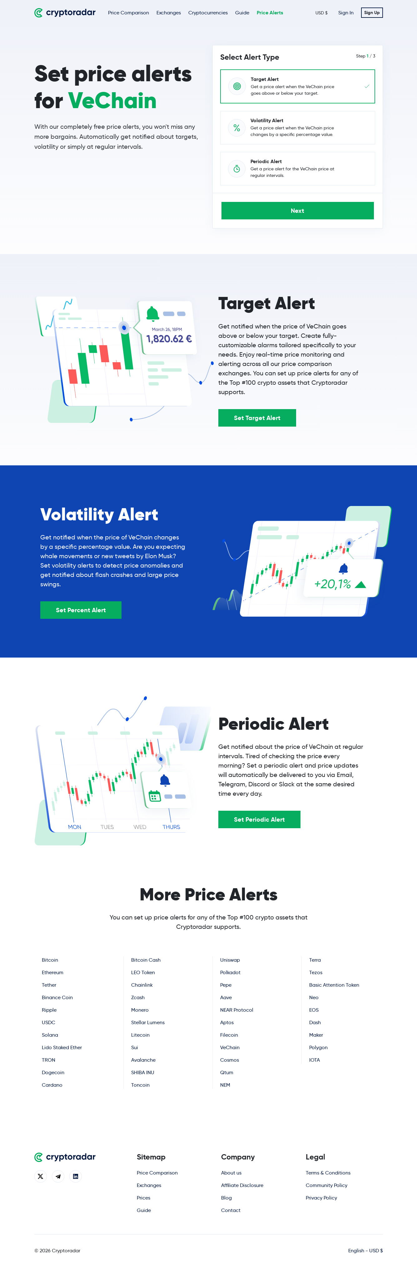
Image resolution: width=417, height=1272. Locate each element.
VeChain (229, 1047)
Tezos (315, 972)
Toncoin (140, 1085)
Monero (140, 1010)
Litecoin (140, 1035)
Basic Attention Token (334, 985)
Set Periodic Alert (259, 819)
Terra (315, 960)
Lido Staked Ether (62, 1047)
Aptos (226, 1022)
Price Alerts (270, 12)
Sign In (346, 13)
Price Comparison (128, 13)
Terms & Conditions (328, 1173)
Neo (314, 997)
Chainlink (142, 985)
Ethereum (52, 972)
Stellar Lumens (147, 1022)
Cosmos (229, 1060)
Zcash (138, 997)
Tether (49, 985)
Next (297, 211)
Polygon (318, 1047)
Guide (242, 13)
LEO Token (143, 972)
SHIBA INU (142, 1072)
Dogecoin (53, 1072)
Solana (50, 1035)
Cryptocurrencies (208, 13)
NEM (225, 1085)
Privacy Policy (321, 1198)
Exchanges (168, 13)
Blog (226, 1198)
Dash (314, 1022)
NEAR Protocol (236, 1010)
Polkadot (230, 972)
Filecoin (229, 1035)
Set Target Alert (257, 418)
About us (231, 1173)
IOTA (314, 1060)
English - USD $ (365, 1251)
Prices (143, 1198)
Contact (231, 1210)
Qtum (226, 1072)
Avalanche (143, 1060)
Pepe (225, 985)
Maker (316, 1035)
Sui (134, 1047)
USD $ (321, 13)
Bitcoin (50, 960)
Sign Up (372, 12)
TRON (48, 1060)
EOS (313, 1010)
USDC (48, 1022)
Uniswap (230, 960)
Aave (226, 997)
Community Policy (326, 1185)
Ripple (49, 1010)
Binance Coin (57, 997)
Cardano (52, 1085)
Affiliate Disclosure (242, 1185)
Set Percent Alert (81, 610)
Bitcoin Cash (146, 960)
